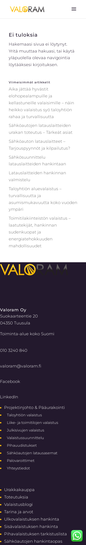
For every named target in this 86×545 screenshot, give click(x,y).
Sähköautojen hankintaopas (33, 541)
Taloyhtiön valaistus (24, 415)
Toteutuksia (16, 497)
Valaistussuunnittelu (25, 438)
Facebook (10, 381)
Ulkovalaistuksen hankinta (31, 519)
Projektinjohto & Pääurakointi (34, 407)
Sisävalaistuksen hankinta (31, 526)
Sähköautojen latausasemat (32, 453)
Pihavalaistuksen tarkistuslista (35, 533)
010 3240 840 (13, 350)
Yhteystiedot (18, 468)
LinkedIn (9, 396)
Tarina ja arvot (18, 511)
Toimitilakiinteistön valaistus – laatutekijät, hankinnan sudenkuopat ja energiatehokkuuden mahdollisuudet (40, 232)
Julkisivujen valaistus (25, 430)
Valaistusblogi (18, 504)
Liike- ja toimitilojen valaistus (32, 422)
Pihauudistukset (22, 445)
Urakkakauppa (19, 489)
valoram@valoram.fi (20, 366)
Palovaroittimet (20, 460)
